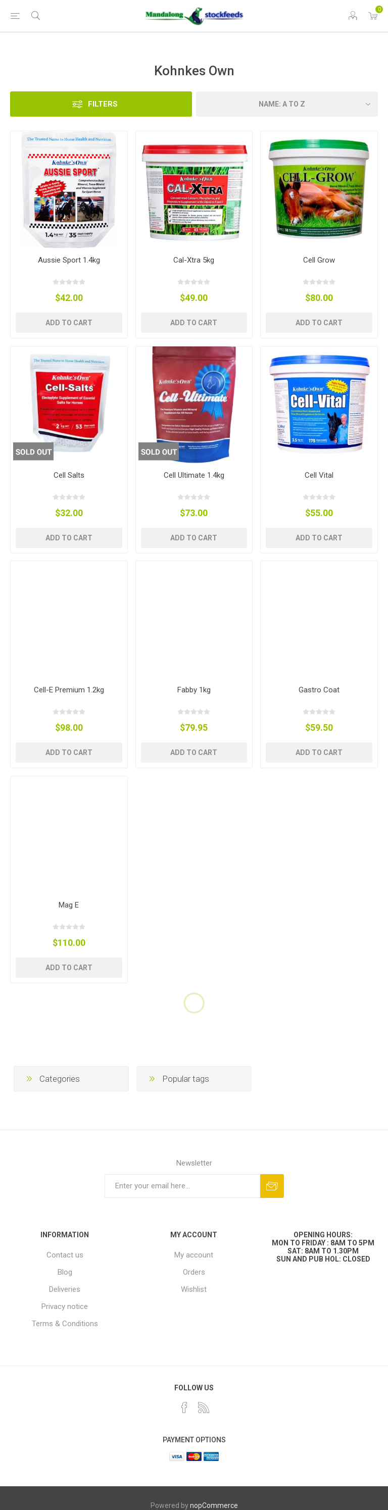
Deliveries (64, 1289)
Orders (194, 1272)
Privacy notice (64, 1306)
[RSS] (204, 1407)
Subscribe (272, 1186)
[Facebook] (184, 1407)
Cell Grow (319, 260)
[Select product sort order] (287, 104)
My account (193, 1255)
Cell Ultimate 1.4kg (194, 475)
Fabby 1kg (194, 689)
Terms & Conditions (65, 1323)
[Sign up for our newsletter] (182, 1186)
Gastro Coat (319, 689)
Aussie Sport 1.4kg (69, 260)
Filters (103, 104)
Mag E (69, 905)
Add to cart (68, 323)
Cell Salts (69, 475)
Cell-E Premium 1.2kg (69, 689)
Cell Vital (319, 475)
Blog (65, 1272)
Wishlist (194, 1289)
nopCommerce (214, 1505)
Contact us (64, 1255)
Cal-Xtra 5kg (193, 260)
